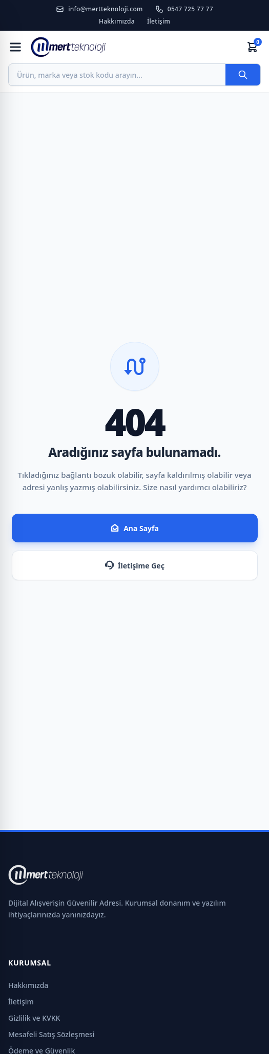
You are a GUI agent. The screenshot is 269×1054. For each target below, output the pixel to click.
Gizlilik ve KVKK (34, 1018)
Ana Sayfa (134, 528)
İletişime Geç (134, 565)
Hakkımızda (117, 21)
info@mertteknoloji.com (99, 9)
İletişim (158, 21)
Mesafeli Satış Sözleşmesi (51, 1034)
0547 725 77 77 (184, 9)
